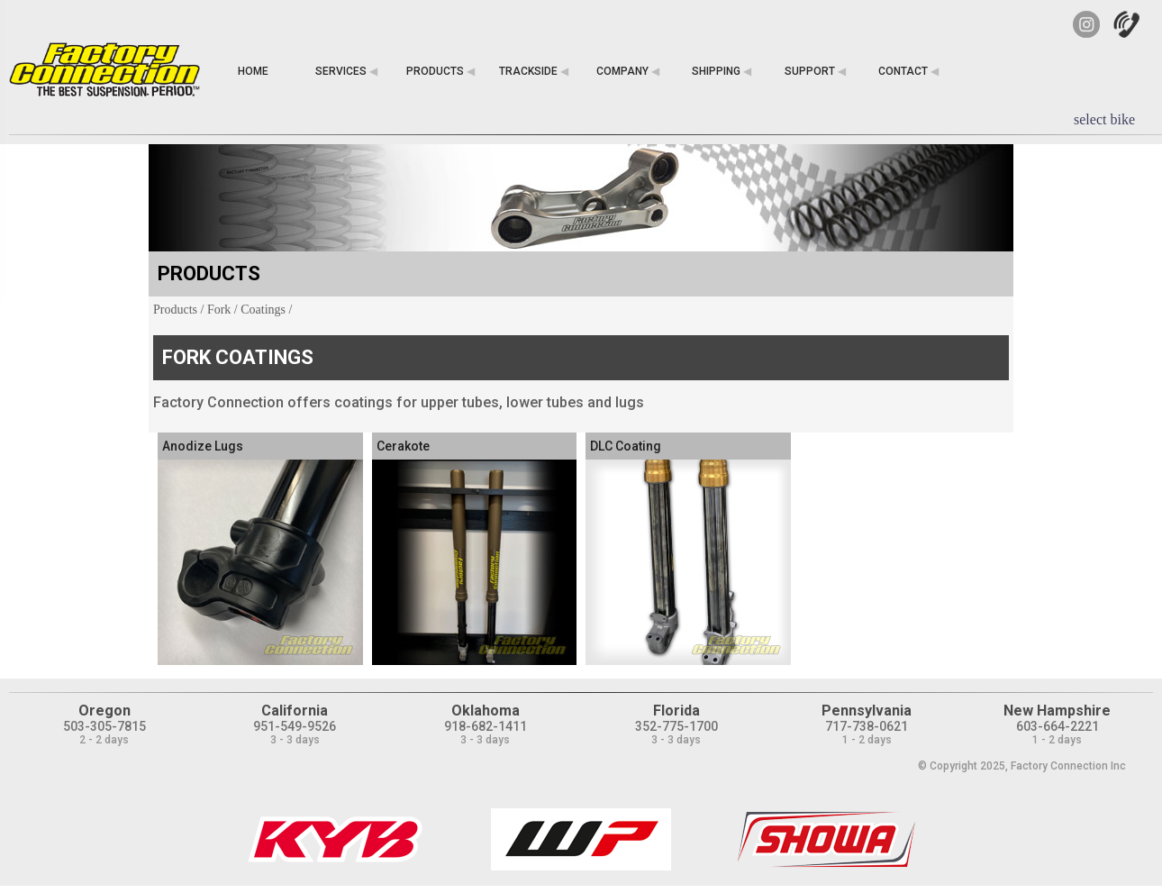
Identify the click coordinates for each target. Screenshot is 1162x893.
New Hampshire (1057, 710)
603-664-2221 (1057, 726)
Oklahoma (485, 710)
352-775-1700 (676, 726)
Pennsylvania (867, 710)
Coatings (263, 309)
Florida (676, 710)
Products (175, 309)
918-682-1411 (485, 726)
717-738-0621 (866, 726)
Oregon (104, 710)
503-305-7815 (104, 726)
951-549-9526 (294, 726)
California (294, 710)
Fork (219, 309)
